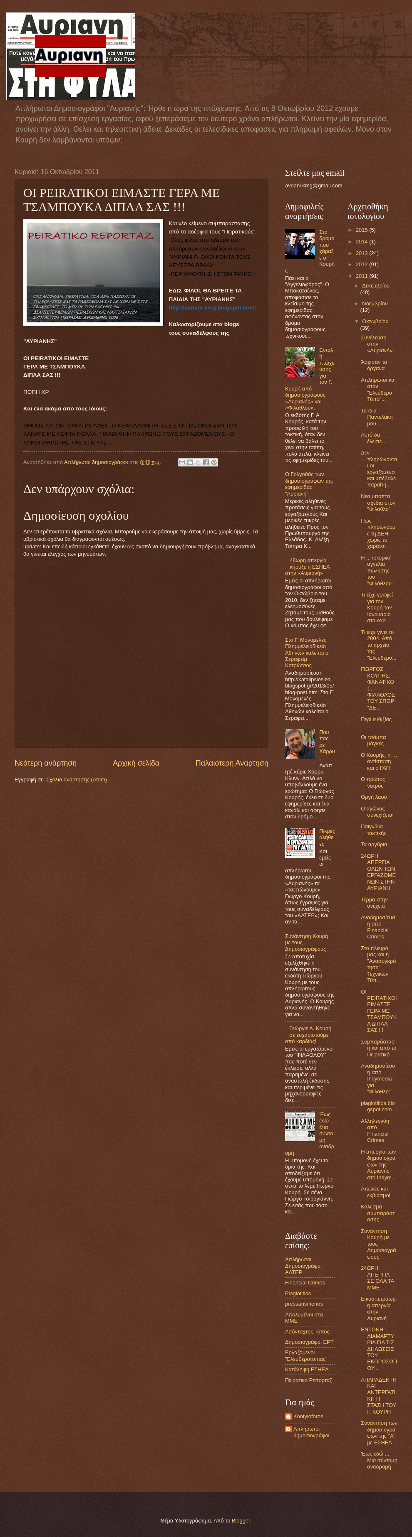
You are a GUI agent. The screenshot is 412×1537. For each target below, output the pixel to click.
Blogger (241, 1520)
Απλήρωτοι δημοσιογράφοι (311, 1432)
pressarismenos (304, 1304)
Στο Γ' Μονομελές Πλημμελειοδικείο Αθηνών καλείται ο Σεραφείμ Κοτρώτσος (306, 653)
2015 (362, 230)
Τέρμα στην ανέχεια (374, 902)
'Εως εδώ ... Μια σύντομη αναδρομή (379, 1460)
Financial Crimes (305, 1282)
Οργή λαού (374, 797)
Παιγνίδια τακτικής (374, 829)
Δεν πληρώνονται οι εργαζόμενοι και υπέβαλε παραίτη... (379, 468)
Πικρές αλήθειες (327, 837)
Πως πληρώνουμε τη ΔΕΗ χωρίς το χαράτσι (378, 534)
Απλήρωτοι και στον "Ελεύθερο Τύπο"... (378, 389)
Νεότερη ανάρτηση (46, 763)
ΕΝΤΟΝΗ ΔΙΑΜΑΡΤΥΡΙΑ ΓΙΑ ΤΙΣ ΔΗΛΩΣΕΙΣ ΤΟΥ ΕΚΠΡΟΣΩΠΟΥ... (379, 1348)
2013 (362, 253)
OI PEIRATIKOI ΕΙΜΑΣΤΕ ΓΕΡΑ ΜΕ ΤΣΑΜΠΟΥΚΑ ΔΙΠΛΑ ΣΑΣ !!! (379, 1011)
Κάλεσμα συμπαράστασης (378, 1213)
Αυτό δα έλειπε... (373, 438)
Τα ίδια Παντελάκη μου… (376, 417)
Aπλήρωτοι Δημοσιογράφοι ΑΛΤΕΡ (303, 1265)
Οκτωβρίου (375, 321)
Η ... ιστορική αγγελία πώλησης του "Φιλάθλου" (377, 571)
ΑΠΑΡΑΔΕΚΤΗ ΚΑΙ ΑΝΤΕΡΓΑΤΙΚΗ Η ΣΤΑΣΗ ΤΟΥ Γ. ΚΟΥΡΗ (379, 1396)
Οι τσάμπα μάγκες (373, 740)
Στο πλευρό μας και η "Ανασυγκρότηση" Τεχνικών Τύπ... (378, 964)
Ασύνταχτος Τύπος (307, 1331)
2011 (362, 276)
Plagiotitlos (298, 1293)
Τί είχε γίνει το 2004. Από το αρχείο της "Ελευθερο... (379, 645)
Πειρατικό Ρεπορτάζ (308, 1380)
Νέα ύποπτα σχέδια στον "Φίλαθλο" (378, 502)
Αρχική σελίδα (136, 763)
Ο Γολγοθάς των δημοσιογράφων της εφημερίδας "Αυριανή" (309, 483)
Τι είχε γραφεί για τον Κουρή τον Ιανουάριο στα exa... (377, 608)
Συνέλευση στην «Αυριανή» (376, 344)
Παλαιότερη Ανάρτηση (232, 763)
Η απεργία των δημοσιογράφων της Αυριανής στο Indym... (378, 1165)
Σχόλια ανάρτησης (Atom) (76, 779)
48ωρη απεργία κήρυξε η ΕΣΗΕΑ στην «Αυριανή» (307, 566)
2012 (362, 264)
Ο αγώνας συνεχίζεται (377, 811)
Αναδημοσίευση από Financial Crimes (378, 927)
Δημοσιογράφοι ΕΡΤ (309, 1342)
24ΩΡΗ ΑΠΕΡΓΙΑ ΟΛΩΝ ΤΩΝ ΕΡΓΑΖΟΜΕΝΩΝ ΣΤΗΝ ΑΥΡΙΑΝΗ (378, 872)
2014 (362, 241)
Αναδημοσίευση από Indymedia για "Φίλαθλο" (378, 1079)
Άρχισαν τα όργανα (374, 365)
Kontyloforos (308, 1416)
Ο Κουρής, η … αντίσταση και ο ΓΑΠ (379, 761)
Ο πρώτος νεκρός (373, 782)
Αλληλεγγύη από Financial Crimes (375, 1130)
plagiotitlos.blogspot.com (378, 1106)
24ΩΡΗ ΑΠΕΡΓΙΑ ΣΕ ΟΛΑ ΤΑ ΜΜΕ (377, 1277)
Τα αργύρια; (375, 844)
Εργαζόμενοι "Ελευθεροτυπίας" (306, 1355)
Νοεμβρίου (374, 303)
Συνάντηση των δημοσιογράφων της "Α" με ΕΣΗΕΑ (379, 1432)
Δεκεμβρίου (376, 285)
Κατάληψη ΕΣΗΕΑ (307, 1369)
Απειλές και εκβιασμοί (375, 1192)
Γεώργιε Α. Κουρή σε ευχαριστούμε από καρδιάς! (308, 1034)
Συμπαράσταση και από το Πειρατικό (378, 1048)
